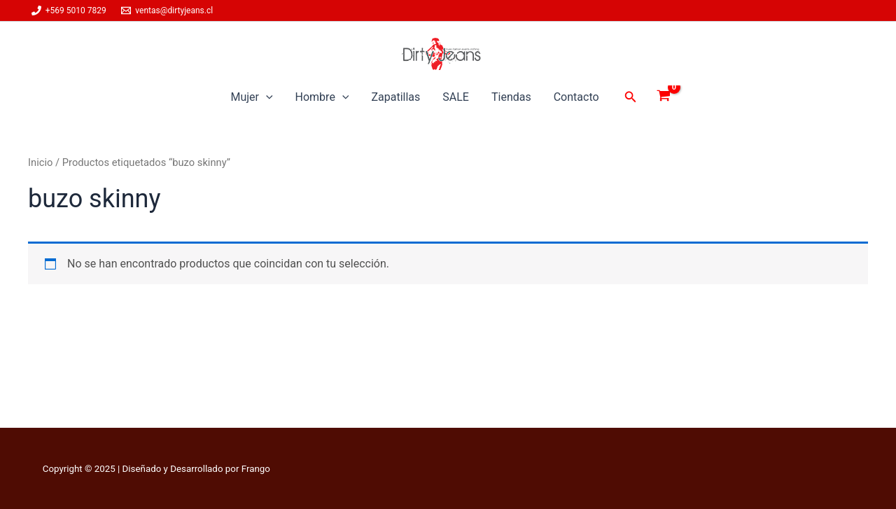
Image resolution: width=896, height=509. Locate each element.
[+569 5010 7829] (69, 10)
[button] (630, 97)
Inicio (40, 162)
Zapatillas (395, 97)
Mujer (251, 97)
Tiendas (511, 97)
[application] (266, 97)
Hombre (322, 97)
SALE (455, 97)
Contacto (576, 97)
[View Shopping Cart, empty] (664, 97)
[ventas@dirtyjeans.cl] (167, 10)
